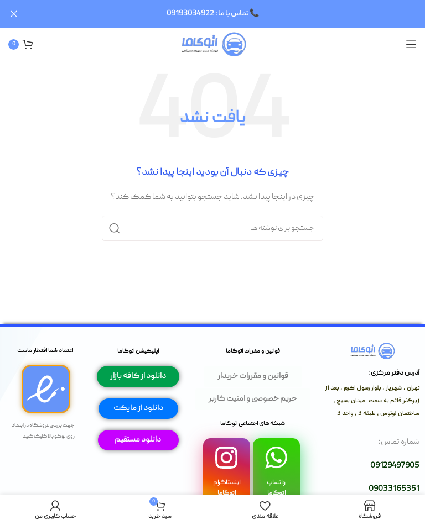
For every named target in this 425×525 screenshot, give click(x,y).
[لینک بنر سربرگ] (229, 14)
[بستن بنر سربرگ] (14, 14)
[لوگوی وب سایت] (212, 44)
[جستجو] (212, 227)
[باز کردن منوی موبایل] (411, 44)
